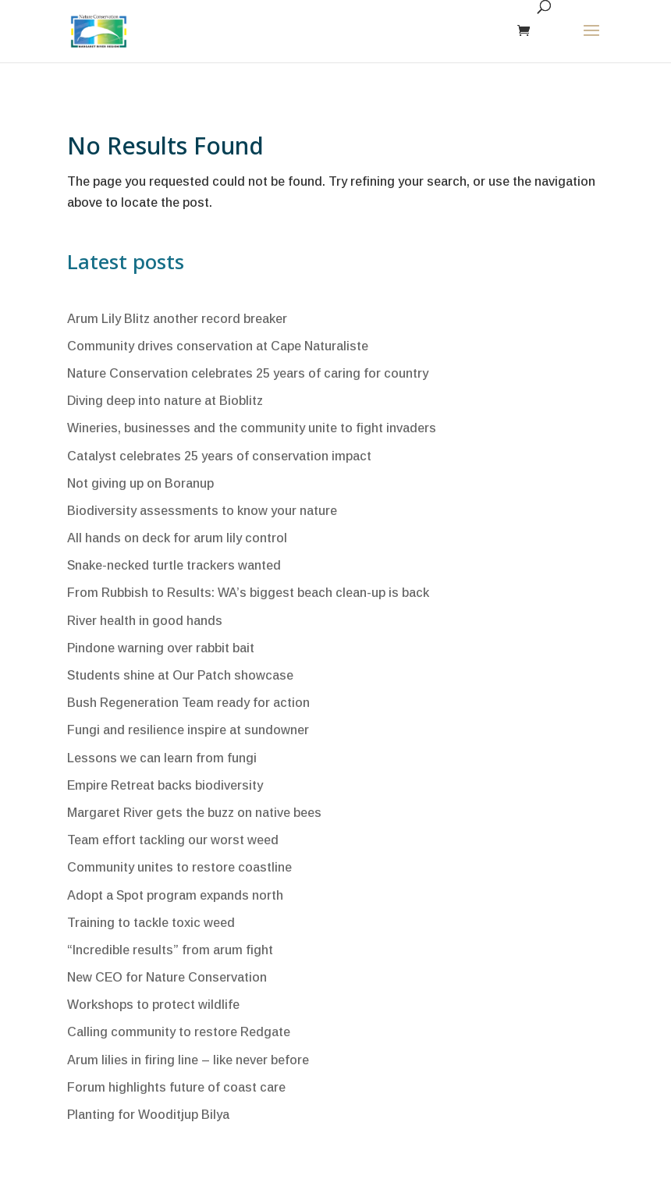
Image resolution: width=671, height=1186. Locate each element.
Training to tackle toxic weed (151, 922)
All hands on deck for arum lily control (177, 538)
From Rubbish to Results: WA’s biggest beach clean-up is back (248, 592)
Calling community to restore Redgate (178, 1032)
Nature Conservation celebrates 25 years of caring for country (247, 373)
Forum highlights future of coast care (176, 1087)
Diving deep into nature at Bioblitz (165, 400)
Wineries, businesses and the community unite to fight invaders (251, 428)
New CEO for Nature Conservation (167, 977)
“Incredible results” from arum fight (170, 950)
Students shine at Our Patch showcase (180, 675)
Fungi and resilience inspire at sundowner (188, 730)
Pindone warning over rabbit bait (160, 648)
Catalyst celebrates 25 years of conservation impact (219, 456)
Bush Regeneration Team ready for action (188, 702)
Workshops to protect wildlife (153, 1004)
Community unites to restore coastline (179, 867)
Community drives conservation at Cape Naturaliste (217, 346)
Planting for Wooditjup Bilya (148, 1114)
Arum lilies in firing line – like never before (188, 1060)
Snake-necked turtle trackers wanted (174, 565)
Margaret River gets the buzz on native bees (194, 812)
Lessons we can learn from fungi (162, 758)
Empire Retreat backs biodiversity (165, 785)
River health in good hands (144, 620)
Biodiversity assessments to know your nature (202, 510)
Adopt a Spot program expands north (175, 895)
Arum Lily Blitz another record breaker (177, 318)
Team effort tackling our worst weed (173, 840)
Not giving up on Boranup (140, 483)
